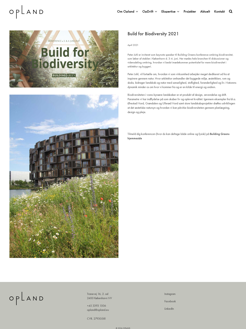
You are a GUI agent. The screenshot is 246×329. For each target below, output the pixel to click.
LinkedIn (169, 309)
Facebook (170, 301)
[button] (230, 11)
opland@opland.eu (98, 310)
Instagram (169, 294)
